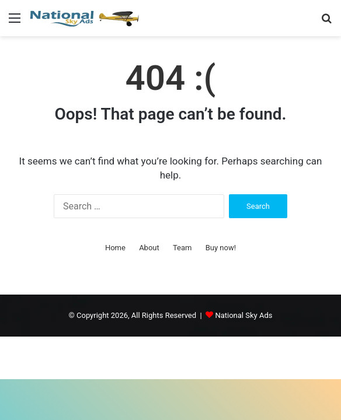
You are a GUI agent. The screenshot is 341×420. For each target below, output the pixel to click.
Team (182, 247)
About (149, 247)
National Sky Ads (243, 315)
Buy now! (221, 247)
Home (115, 247)
